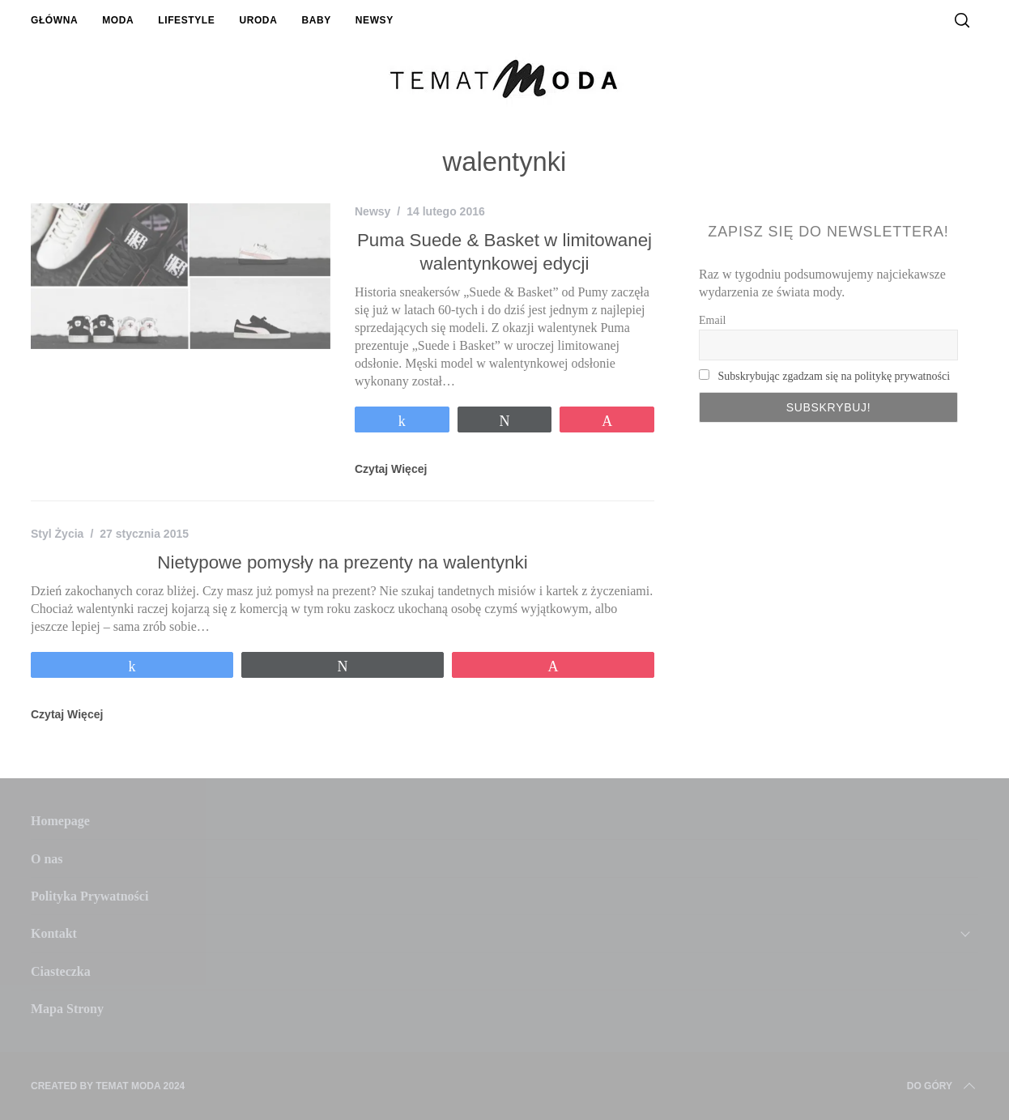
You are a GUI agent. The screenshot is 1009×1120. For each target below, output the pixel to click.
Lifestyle (186, 20)
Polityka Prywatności (89, 896)
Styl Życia (57, 533)
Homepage (60, 821)
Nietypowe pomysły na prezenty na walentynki (342, 562)
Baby (315, 20)
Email (712, 320)
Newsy (374, 20)
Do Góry (942, 1086)
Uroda (258, 20)
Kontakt (54, 933)
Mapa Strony (67, 1009)
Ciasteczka (61, 971)
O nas (47, 859)
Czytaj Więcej (391, 468)
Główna (54, 20)
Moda (118, 20)
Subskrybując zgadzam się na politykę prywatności (834, 376)
